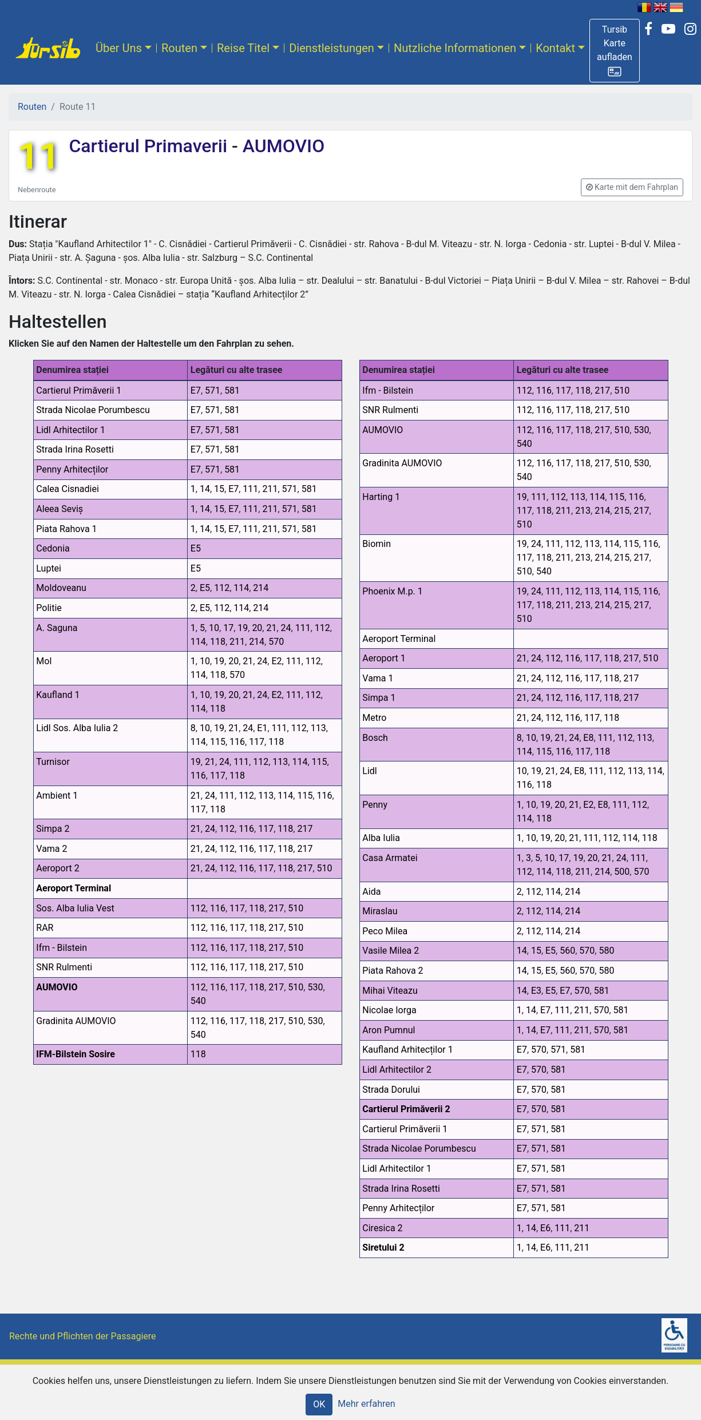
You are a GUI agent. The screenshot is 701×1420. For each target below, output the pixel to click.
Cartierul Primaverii (150, 146)
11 (39, 156)
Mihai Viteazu (390, 990)
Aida (371, 891)
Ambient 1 (57, 795)
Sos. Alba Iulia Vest (75, 908)
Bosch (375, 737)
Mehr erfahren (366, 1403)
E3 (536, 990)
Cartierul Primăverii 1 (78, 390)
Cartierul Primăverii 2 (406, 1109)
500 (621, 871)
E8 (588, 737)
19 (242, 627)
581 (232, 390)
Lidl (369, 770)
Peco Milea (384, 931)
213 (583, 510)
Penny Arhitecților (72, 469)
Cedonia (52, 548)
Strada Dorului (391, 1089)
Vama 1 (377, 678)
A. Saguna (56, 627)
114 (241, 587)
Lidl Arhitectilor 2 (396, 1069)
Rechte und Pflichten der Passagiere (82, 1336)
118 (217, 641)
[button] (614, 50)
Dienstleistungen (331, 48)
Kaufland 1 (58, 694)
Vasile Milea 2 (390, 950)
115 (217, 741)
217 (304, 828)
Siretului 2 (383, 1247)
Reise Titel (243, 48)
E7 (196, 390)
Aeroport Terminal (73, 888)
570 (276, 641)
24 (286, 627)
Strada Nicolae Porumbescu (92, 409)
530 (315, 987)
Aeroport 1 (383, 658)
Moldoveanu (61, 587)
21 (271, 627)
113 (318, 728)
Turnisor (53, 761)
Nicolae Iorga (389, 1010)
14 (205, 488)
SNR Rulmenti (64, 967)
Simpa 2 (52, 828)
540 (198, 1000)
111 (250, 488)
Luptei (48, 568)
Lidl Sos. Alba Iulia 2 (77, 728)
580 (606, 950)
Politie (49, 607)
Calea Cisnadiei (67, 488)
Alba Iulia (381, 837)
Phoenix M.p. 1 (392, 591)
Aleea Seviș (59, 508)
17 (228, 627)
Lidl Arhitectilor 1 (70, 430)
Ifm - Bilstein (61, 947)
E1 (262, 728)
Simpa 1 (378, 697)
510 (324, 868)
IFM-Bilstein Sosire (75, 1054)
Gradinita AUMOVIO (76, 1021)
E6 (545, 1228)
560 (567, 950)
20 (257, 627)
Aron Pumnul (388, 1030)
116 (237, 741)
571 (212, 390)
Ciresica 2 (382, 1228)
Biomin (376, 543)
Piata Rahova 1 (66, 528)
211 (270, 488)
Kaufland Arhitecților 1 (407, 1049)
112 (221, 587)
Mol (44, 661)
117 (256, 741)
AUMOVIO (281, 146)
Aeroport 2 (57, 868)
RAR (44, 927)
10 (214, 627)
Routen (179, 48)
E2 (276, 661)
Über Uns (119, 48)
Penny (374, 804)
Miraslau (379, 911)
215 (621, 510)
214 (260, 587)
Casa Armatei (389, 857)
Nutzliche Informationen (455, 48)
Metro (374, 717)
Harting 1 (381, 496)
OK (319, 1404)
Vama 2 (51, 848)
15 (219, 488)
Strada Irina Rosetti (75, 449)
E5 (196, 548)
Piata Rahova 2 (392, 970)
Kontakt (555, 48)
